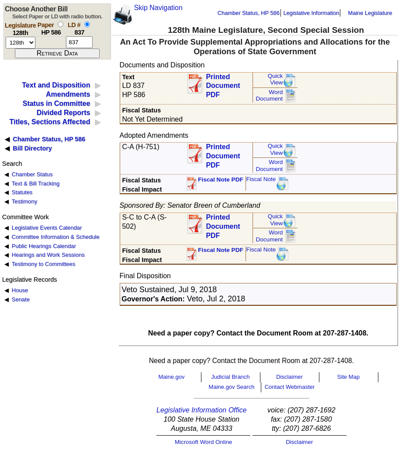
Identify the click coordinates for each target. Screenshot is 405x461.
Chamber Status (32, 174)
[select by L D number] (87, 24)
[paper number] (51, 42)
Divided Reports (63, 112)
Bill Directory (32, 148)
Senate (21, 299)
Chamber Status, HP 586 (249, 13)
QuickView (275, 79)
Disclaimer (289, 377)
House (20, 290)
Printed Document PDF (223, 83)
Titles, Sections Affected (49, 122)
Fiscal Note (261, 179)
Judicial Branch (230, 377)
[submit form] (57, 53)
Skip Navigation (158, 7)
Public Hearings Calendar (44, 246)
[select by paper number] (60, 24)
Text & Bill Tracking (35, 183)
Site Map (348, 377)
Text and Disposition (56, 85)
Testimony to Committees (43, 264)
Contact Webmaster (290, 387)
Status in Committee (56, 103)
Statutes (22, 192)
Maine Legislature (370, 13)
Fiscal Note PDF (220, 179)
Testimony (24, 201)
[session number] (20, 43)
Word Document (269, 95)
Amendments (68, 94)
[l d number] (79, 42)
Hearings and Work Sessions (48, 254)
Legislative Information (311, 13)
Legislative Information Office (201, 410)
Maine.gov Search (232, 387)
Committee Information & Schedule (56, 237)
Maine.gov (172, 377)
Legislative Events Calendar (47, 227)
